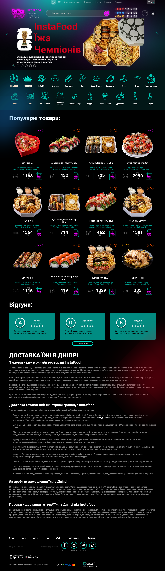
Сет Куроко (28, 278)
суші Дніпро (102, 417)
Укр (150, 2)
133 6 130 (126, 9)
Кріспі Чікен (137, 278)
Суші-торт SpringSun (137, 163)
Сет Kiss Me (28, 163)
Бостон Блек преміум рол (64, 163)
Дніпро (32, 13)
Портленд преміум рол (101, 221)
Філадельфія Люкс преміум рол (64, 277)
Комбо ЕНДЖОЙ (137, 221)
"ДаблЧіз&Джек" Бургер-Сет (64, 220)
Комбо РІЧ (27, 221)
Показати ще (82, 343)
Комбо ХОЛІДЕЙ (100, 278)
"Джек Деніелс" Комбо (101, 163)
